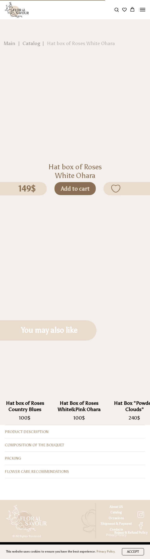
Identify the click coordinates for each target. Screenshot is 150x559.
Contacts (116, 529)
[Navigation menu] (142, 9)
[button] (116, 9)
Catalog (116, 512)
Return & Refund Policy (130, 532)
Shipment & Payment (116, 524)
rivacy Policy (117, 535)
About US (116, 507)
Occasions (116, 518)
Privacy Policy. (105, 551)
